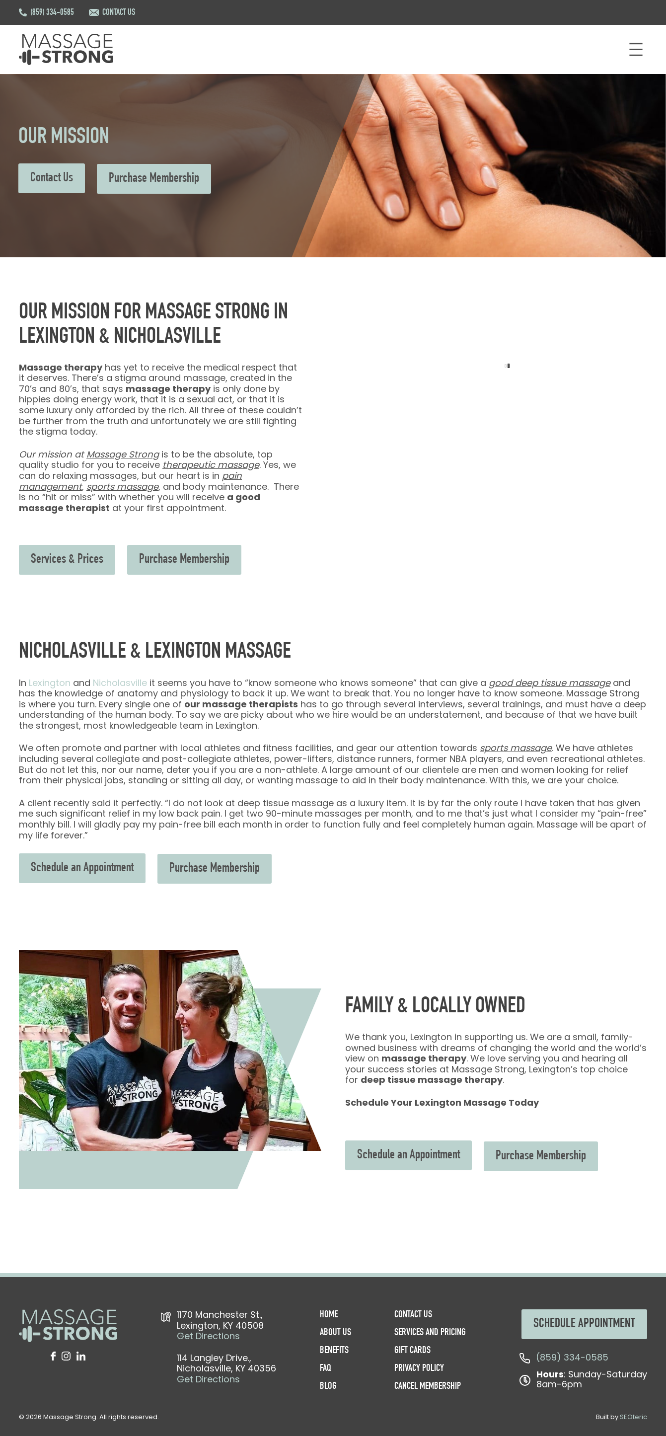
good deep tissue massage (549, 683)
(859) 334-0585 (52, 12)
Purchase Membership (154, 178)
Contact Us (51, 178)
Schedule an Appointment (82, 868)
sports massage (122, 486)
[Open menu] (636, 49)
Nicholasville (120, 683)
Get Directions (208, 1336)
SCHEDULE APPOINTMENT (584, 1324)
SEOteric (633, 1417)
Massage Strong (122, 454)
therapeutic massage (210, 464)
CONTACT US (118, 12)
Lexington (50, 683)
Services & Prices (67, 559)
